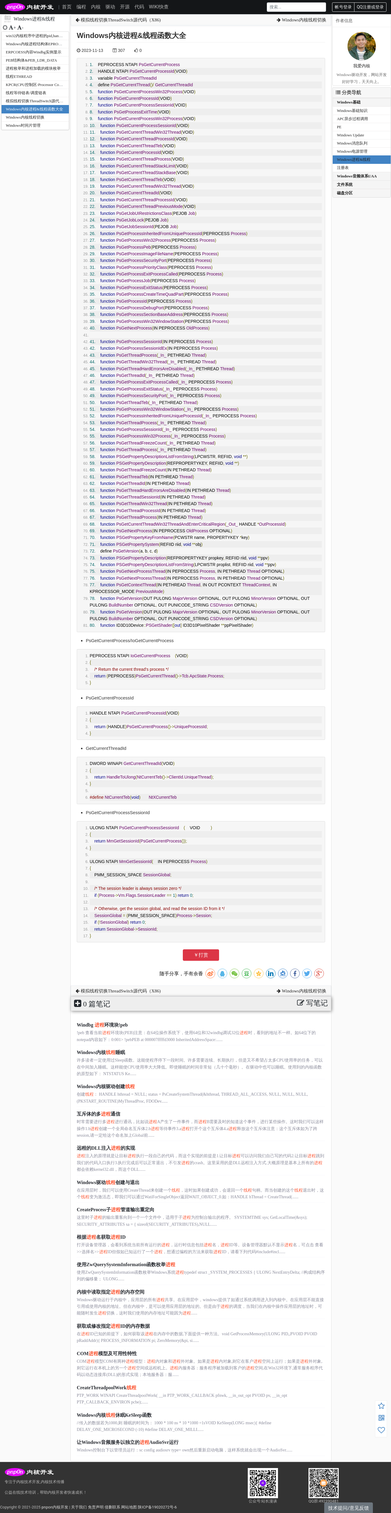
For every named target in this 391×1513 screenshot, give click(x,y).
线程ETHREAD (19, 76)
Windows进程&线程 (353, 159)
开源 (125, 7)
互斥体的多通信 (98, 1113)
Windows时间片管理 (23, 125)
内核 (96, 7)
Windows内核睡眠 (101, 1052)
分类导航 (348, 92)
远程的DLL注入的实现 (106, 1148)
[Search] (296, 7)
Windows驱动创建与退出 (108, 1182)
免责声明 (96, 1507)
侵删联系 (112, 1507)
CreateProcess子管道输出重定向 (115, 1209)
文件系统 (345, 184)
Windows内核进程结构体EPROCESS (37, 44)
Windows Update (350, 135)
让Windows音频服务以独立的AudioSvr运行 (128, 1442)
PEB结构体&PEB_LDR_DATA (31, 60)
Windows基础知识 (352, 110)
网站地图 (129, 1507)
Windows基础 (348, 102)
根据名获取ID (101, 1237)
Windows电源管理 (352, 151)
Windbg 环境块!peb (102, 1024)
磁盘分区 (345, 193)
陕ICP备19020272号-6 (157, 1507)
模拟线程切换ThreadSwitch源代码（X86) (40, 101)
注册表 (343, 167)
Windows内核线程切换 (25, 117)
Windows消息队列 (352, 143)
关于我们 (79, 1507)
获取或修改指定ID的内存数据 (113, 1326)
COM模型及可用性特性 (107, 1353)
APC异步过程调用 (352, 118)
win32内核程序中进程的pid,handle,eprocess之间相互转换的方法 (59, 35)
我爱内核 (361, 66)
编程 (81, 7)
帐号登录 (343, 7)
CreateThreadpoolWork (106, 1387)
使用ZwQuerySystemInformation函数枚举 (126, 1264)
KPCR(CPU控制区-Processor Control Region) (43, 84)
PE (339, 127)
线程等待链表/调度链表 (26, 93)
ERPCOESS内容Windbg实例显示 (33, 52)
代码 (139, 7)
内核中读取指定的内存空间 (110, 1292)
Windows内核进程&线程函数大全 (34, 109)
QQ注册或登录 (370, 7)
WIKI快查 (159, 7)
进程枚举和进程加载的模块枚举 (33, 68)
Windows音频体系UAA (357, 176)
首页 (67, 7)
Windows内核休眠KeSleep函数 (114, 1415)
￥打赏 (201, 954)
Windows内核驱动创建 (106, 1086)
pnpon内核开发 (54, 1507)
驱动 (110, 7)
